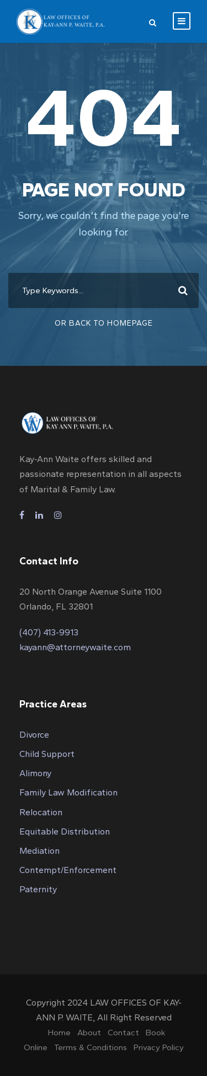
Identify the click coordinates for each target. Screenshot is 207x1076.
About (89, 1032)
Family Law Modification (68, 792)
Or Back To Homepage (104, 323)
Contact (123, 1032)
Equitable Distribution (64, 831)
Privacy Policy (159, 1047)
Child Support (47, 754)
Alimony (35, 773)
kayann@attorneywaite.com (75, 647)
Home (59, 1032)
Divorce (34, 734)
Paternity (38, 889)
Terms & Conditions (90, 1047)
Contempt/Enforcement (67, 870)
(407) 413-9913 (48, 632)
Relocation (40, 812)
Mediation (39, 851)
